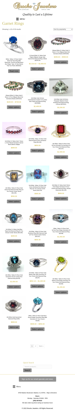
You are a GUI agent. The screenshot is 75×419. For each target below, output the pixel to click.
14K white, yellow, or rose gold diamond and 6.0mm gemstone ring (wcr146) (37, 140)
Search (27, 370)
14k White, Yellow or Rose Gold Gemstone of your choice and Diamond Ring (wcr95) (14, 276)
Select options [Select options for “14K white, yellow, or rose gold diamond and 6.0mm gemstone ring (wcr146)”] (37, 151)
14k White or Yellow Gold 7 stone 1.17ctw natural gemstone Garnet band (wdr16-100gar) (14, 142)
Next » (41, 346)
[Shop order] (63, 29)
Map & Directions (52, 393)
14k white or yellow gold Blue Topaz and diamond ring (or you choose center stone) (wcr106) (14, 231)
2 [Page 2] (35, 346)
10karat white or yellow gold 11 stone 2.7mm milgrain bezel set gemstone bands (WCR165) (61, 52)
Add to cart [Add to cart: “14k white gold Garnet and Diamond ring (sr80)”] (14, 327)
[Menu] (20, 19)
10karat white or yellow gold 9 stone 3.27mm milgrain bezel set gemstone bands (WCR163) (14, 97)
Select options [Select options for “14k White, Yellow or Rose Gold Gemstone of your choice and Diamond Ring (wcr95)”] (14, 287)
